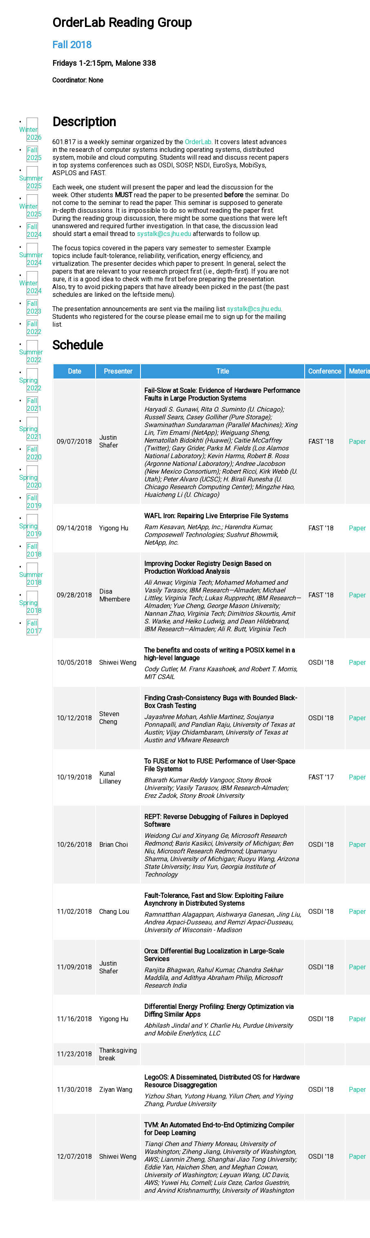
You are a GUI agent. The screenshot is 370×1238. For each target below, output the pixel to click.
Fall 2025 (34, 154)
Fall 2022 (34, 328)
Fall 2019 (34, 502)
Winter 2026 (30, 133)
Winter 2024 (30, 287)
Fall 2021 (34, 404)
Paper (357, 441)
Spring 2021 (30, 433)
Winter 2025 (30, 210)
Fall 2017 (34, 627)
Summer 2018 (31, 578)
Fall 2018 (34, 550)
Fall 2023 (34, 307)
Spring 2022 (30, 384)
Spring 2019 (30, 530)
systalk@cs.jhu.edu (164, 234)
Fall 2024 (34, 230)
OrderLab (198, 142)
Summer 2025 (31, 182)
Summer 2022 (31, 356)
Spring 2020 (30, 481)
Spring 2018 (30, 607)
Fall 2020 (34, 453)
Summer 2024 (31, 259)
